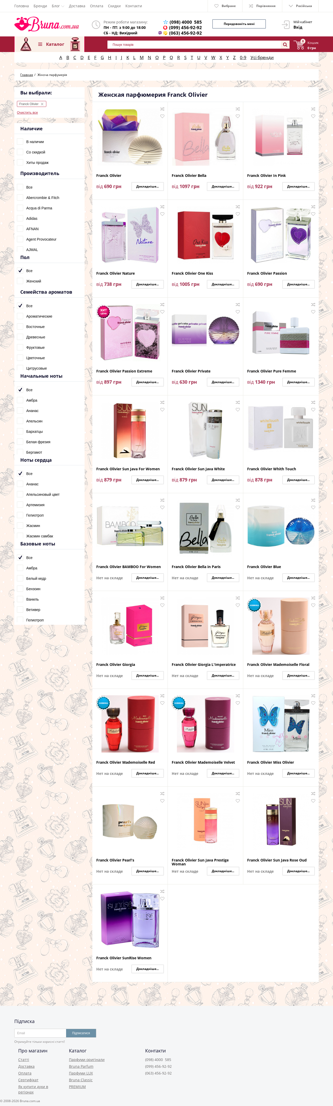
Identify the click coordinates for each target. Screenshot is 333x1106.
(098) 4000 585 (186, 22)
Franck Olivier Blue (264, 567)
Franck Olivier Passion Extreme (124, 371)
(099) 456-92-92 (185, 27)
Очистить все (27, 112)
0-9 (243, 57)
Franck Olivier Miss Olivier (270, 762)
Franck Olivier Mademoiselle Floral (278, 665)
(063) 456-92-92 (185, 33)
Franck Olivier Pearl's (115, 860)
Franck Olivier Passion (267, 273)
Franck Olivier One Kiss (192, 273)
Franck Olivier (108, 175)
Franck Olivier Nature (115, 273)
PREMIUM (77, 1086)
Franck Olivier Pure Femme (271, 371)
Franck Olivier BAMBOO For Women (128, 567)
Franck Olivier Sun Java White (198, 469)
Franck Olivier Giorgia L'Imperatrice (204, 665)
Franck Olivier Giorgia (115, 665)
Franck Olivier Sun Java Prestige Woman (200, 862)
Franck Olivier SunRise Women (123, 958)
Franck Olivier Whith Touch (271, 469)
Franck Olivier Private (191, 371)
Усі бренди (262, 57)
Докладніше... (147, 186)
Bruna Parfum (81, 1066)
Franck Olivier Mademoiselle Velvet (203, 762)
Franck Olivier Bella (189, 175)
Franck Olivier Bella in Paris (196, 567)
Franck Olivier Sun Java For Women (128, 469)
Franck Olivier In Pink (266, 175)
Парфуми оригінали (87, 1059)
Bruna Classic (81, 1079)
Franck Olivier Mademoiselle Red (125, 762)
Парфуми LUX (81, 1073)
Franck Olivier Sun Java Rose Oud (277, 860)
